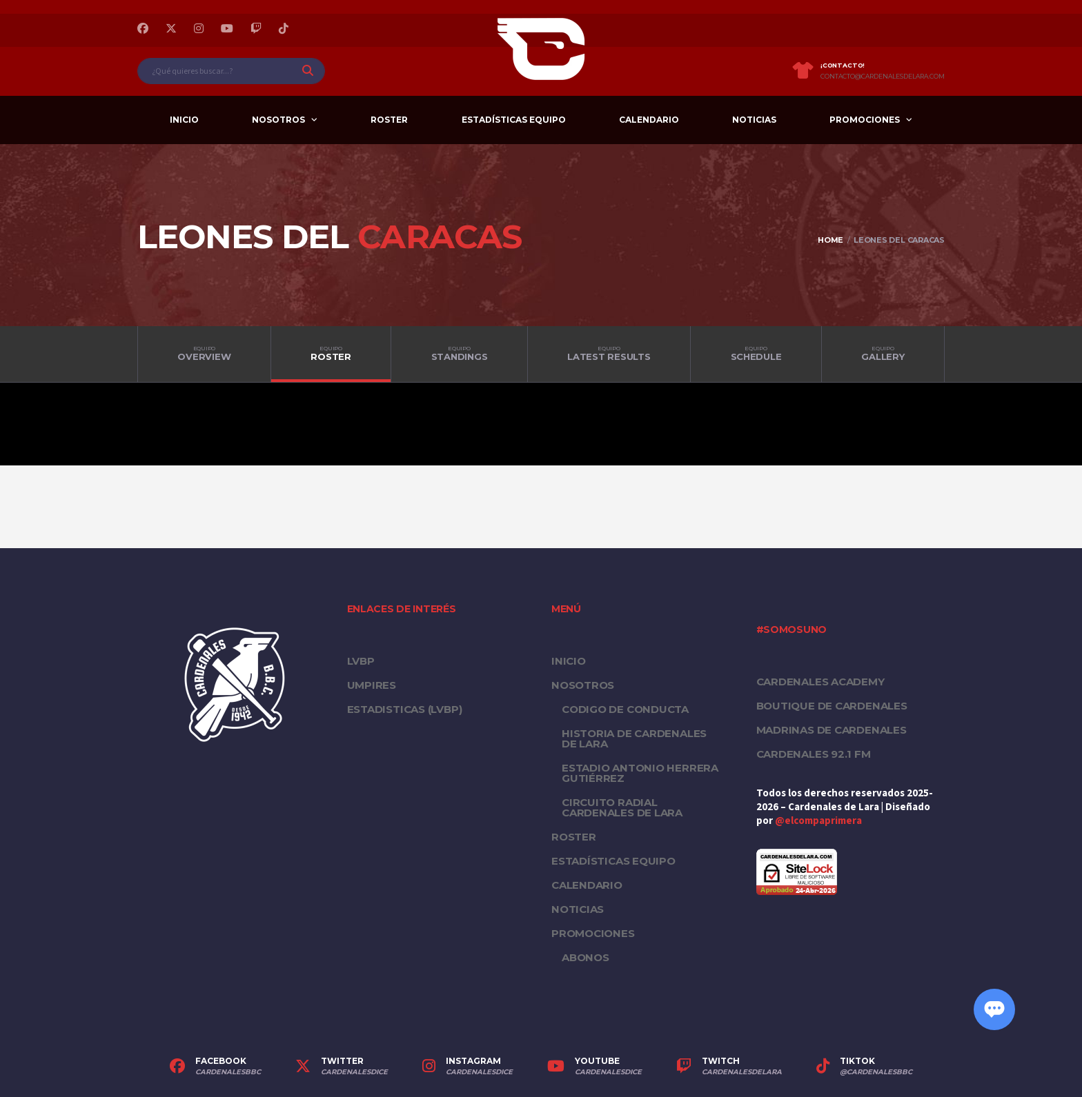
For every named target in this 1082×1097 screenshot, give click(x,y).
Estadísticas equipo (514, 119)
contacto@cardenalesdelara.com (882, 76)
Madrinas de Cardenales (831, 729)
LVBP (361, 660)
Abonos (585, 957)
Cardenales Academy (820, 681)
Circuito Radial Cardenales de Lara (622, 807)
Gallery (883, 354)
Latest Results (609, 354)
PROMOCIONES (864, 119)
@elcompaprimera (818, 821)
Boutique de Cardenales (831, 705)
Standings (459, 354)
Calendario (649, 119)
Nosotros (278, 119)
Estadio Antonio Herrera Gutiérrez (640, 773)
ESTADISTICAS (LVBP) (404, 709)
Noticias (754, 119)
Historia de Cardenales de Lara (634, 738)
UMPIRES (371, 685)
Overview (204, 354)
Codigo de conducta (625, 709)
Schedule (756, 354)
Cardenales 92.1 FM (813, 754)
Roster (389, 119)
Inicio (184, 119)
